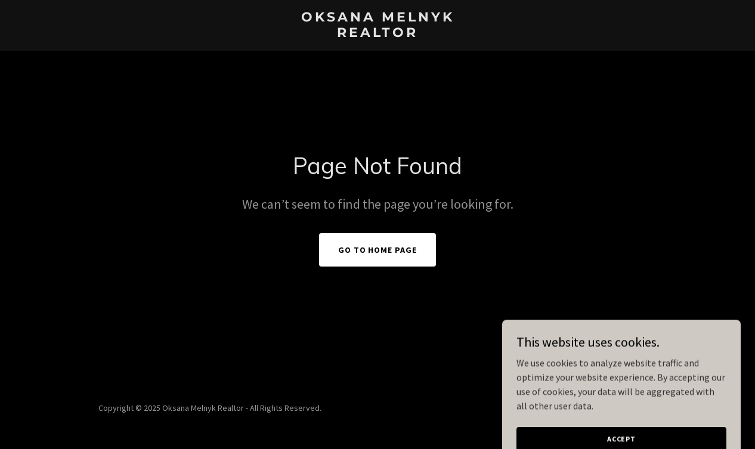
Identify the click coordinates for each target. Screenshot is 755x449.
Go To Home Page (377, 249)
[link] (377, 33)
